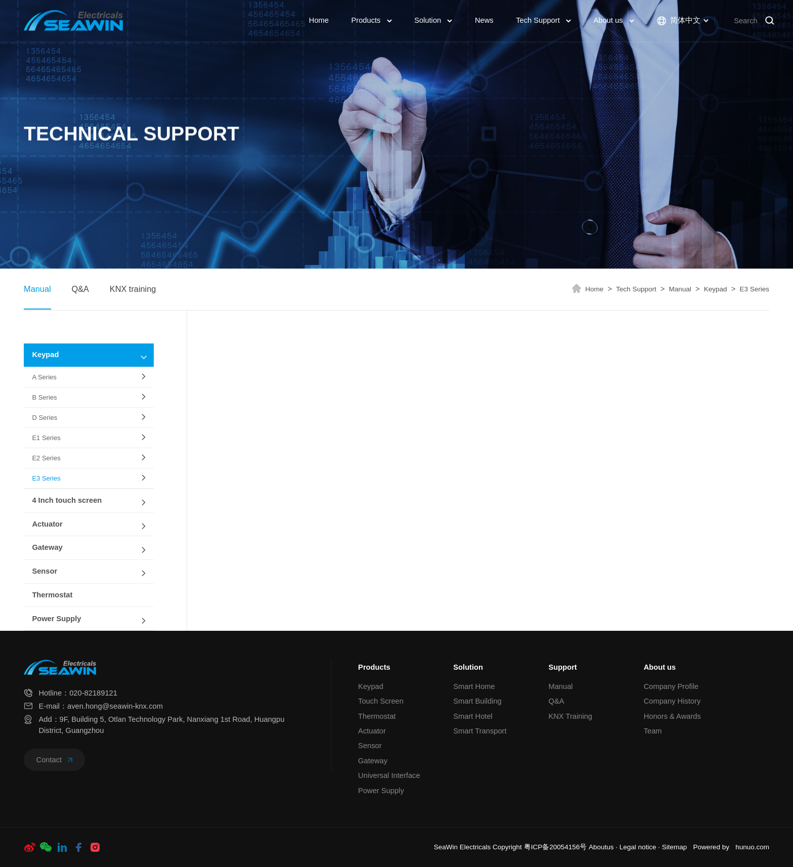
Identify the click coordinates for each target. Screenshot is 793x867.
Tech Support (543, 20)
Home (319, 20)
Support (562, 667)
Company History (672, 701)
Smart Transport (479, 731)
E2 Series (46, 458)
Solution (433, 20)
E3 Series (754, 289)
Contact (54, 760)
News (484, 20)
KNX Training (570, 716)
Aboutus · (604, 847)
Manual (37, 288)
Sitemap (674, 847)
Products (371, 20)
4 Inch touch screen (67, 500)
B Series (44, 397)
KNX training (133, 288)
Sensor (44, 571)
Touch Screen (381, 701)
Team (653, 731)
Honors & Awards (672, 716)
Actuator (47, 524)
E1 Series (46, 438)
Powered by (711, 847)
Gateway (47, 547)
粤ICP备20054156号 (555, 847)
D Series (44, 417)
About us (613, 20)
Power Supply (56, 619)
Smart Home (474, 686)
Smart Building (477, 701)
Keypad (720, 289)
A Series (44, 377)
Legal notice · (641, 847)
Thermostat (52, 595)
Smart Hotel (473, 716)
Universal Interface (389, 775)
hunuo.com (752, 847)
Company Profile (671, 686)
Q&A (80, 288)
